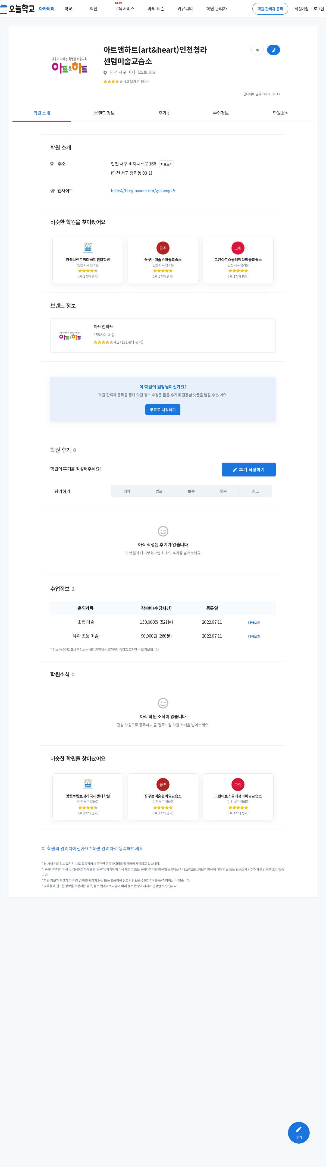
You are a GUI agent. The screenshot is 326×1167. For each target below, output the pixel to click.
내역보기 (254, 622)
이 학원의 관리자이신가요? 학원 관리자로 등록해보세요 (92, 848)
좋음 (223, 491)
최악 (127, 491)
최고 (255, 491)
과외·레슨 (156, 8)
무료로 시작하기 (163, 409)
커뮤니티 (185, 8)
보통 (191, 491)
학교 (68, 8)
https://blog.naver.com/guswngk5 (143, 190)
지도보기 (167, 164)
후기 (164, 112)
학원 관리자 (216, 8)
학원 (94, 8)
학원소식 (281, 112)
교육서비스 (125, 7)
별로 (159, 491)
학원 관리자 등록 (270, 8)
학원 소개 (41, 112)
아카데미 (47, 8)
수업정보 (221, 112)
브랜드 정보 (104, 112)
